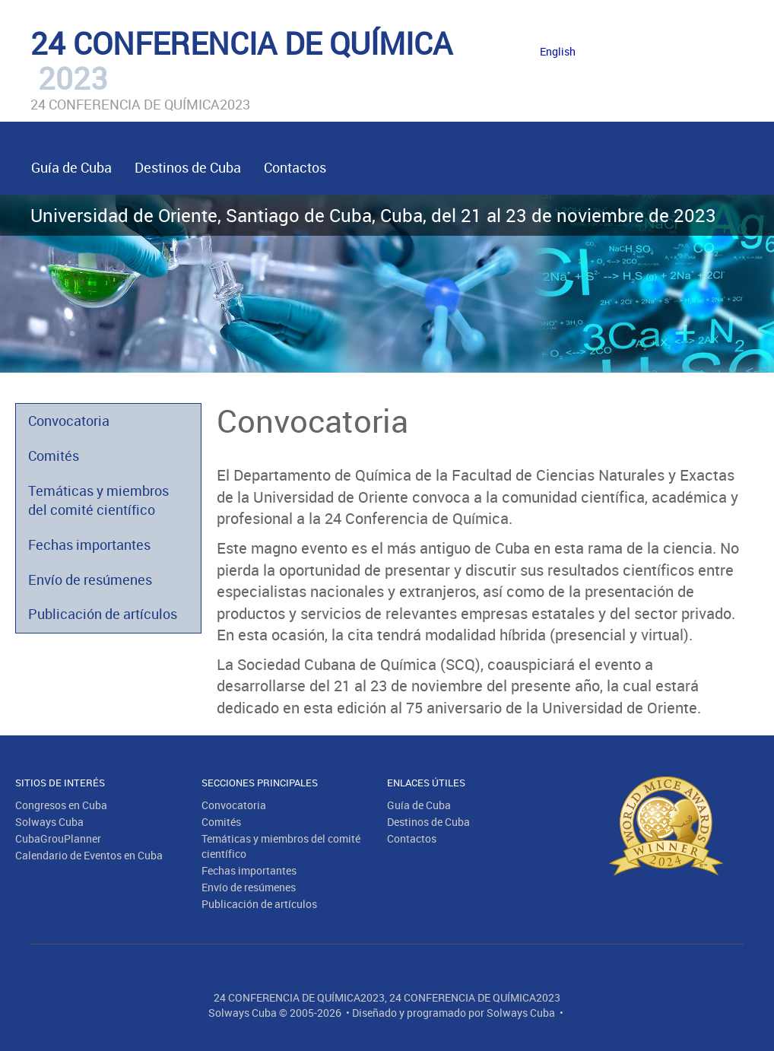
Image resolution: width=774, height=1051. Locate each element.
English (558, 51)
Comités (53, 455)
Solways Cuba (49, 821)
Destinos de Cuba (188, 167)
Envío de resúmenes (90, 579)
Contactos (295, 167)
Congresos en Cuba (61, 805)
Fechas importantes (89, 544)
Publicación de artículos (102, 614)
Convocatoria (68, 420)
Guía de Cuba (71, 167)
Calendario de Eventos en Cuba (89, 855)
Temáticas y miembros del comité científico (98, 500)
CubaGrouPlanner (58, 838)
